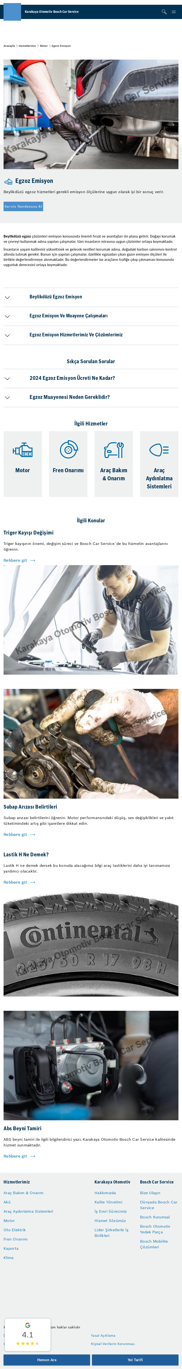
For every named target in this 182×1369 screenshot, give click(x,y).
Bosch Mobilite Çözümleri (154, 1244)
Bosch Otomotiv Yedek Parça (155, 1229)
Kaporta (11, 1248)
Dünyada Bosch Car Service (158, 1205)
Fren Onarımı (15, 1239)
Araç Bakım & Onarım (23, 1192)
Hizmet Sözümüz (110, 1220)
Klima (9, 1257)
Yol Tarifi (135, 1360)
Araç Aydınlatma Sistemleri (28, 1211)
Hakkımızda (105, 1192)
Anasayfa (9, 46)
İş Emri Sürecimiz (111, 1211)
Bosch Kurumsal (155, 1217)
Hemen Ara (46, 1360)
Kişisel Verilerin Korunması (113, 1344)
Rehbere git (15, 560)
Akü (7, 1202)
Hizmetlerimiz (27, 46)
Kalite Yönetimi (108, 1202)
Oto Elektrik (15, 1229)
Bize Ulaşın (150, 1192)
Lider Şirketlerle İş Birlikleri (111, 1232)
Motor (44, 46)
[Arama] (164, 12)
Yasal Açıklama (103, 1335)
